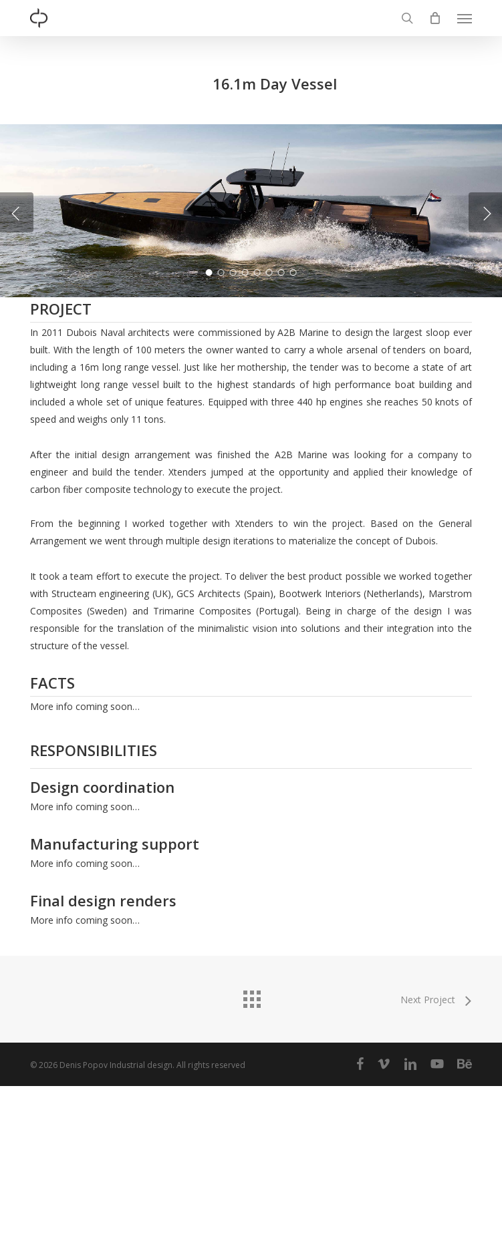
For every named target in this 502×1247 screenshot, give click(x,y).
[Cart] (435, 18)
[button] (464, 18)
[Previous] (16, 293)
